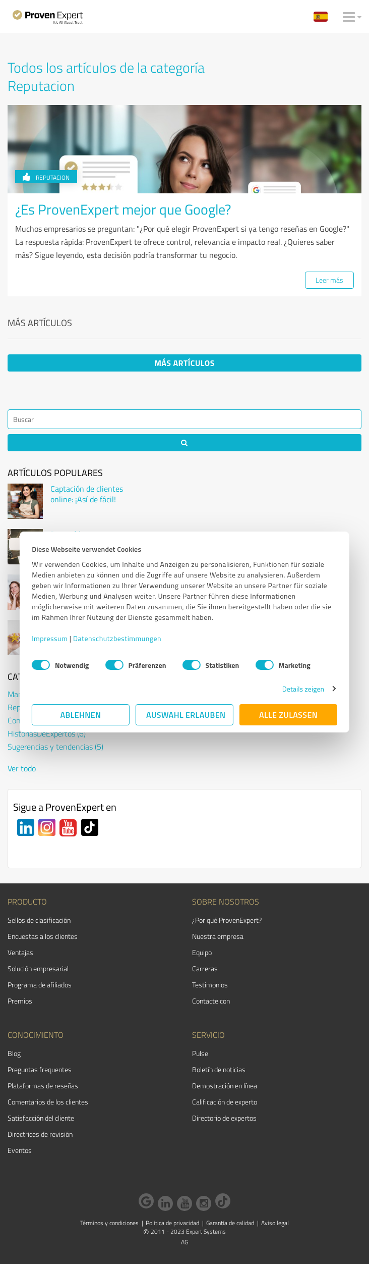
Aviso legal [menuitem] (275, 1223)
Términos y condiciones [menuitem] (109, 1223)
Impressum (50, 638)
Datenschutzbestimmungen (117, 638)
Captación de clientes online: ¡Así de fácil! (86, 494)
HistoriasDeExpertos (47, 733)
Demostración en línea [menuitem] (224, 1085)
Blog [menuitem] (14, 1053)
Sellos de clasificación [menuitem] (39, 920)
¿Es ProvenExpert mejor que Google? (123, 209)
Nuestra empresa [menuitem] (217, 936)
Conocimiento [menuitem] (36, 1034)
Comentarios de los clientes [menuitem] (48, 1102)
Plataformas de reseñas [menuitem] (43, 1085)
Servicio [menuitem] (208, 1034)
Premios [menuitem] (20, 1001)
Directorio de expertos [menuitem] (224, 1118)
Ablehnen (80, 715)
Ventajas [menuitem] (20, 952)
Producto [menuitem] (27, 901)
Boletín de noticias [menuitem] (218, 1069)
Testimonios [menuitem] (210, 984)
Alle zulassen (288, 715)
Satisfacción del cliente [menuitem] (41, 1118)
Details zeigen (303, 688)
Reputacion (46, 177)
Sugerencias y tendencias (55, 746)
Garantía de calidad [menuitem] (230, 1223)
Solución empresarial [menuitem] (38, 968)
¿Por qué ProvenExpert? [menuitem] (227, 920)
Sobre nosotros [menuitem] (225, 901)
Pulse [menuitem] (200, 1053)
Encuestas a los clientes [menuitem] (43, 936)
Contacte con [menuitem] (211, 1001)
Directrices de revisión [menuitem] (40, 1134)
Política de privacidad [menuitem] (172, 1223)
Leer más (329, 280)
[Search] (184, 419)
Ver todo (22, 768)
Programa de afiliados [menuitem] (40, 984)
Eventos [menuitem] (20, 1150)
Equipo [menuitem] (202, 952)
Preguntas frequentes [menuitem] (40, 1069)
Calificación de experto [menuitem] (224, 1102)
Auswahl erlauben (185, 715)
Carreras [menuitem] (205, 968)
